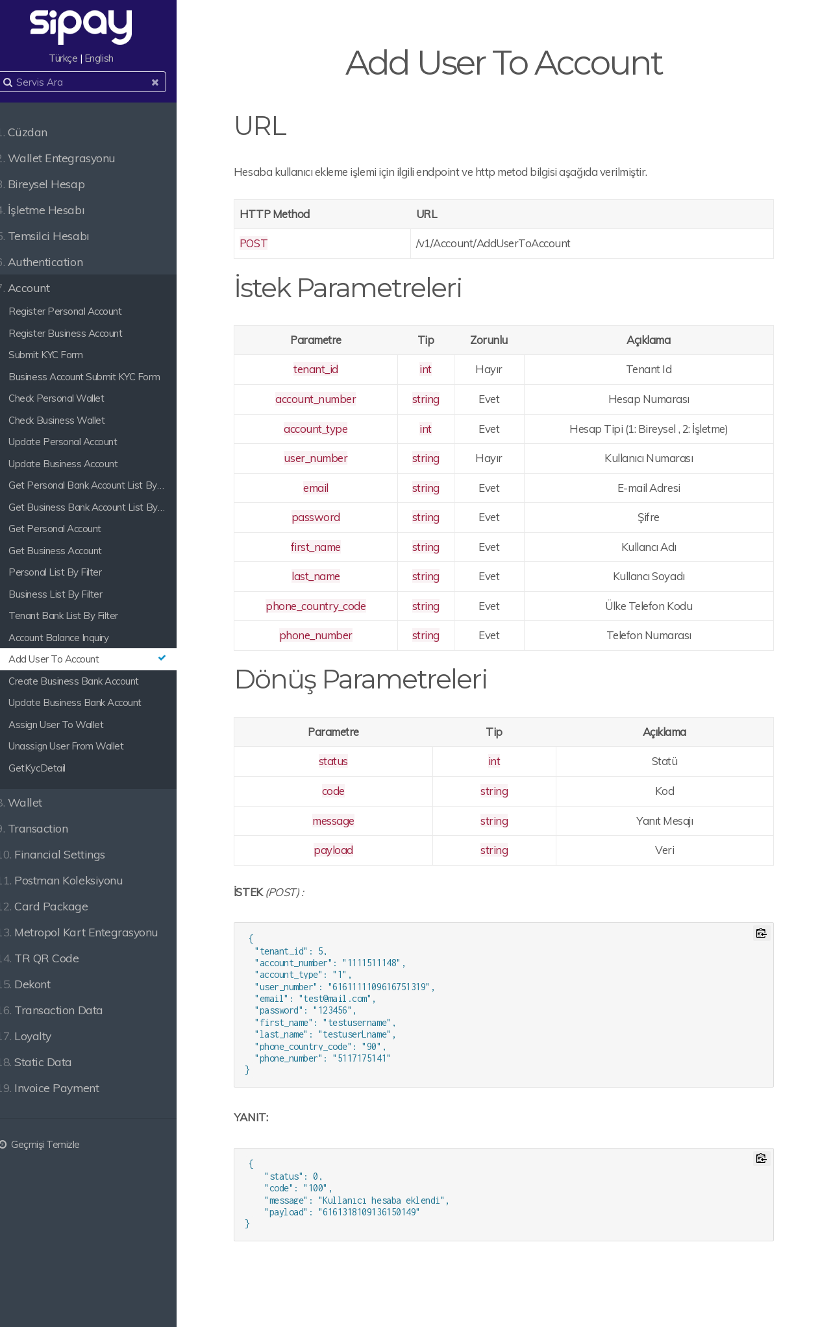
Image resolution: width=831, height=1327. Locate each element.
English (115, 58)
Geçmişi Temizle (52, 1144)
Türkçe (79, 58)
